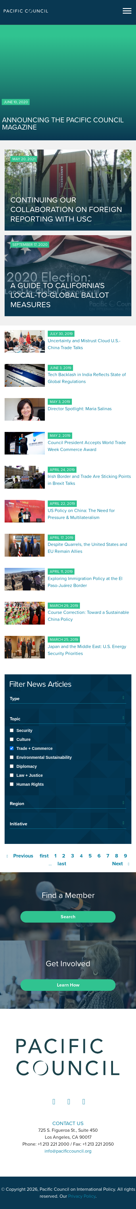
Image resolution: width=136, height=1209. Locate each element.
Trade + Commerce (34, 748)
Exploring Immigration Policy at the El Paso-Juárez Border (85, 582)
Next (117, 863)
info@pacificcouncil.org (68, 1151)
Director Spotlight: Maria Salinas (80, 408)
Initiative (18, 823)
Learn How (68, 985)
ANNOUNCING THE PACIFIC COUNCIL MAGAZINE (63, 124)
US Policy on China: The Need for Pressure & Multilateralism (81, 514)
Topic (15, 718)
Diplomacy (26, 766)
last (62, 863)
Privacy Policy (81, 1196)
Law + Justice (29, 775)
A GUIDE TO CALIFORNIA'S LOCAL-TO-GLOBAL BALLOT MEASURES (59, 294)
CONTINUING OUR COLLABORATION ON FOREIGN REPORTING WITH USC (66, 209)
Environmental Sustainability (44, 757)
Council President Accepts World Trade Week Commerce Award (87, 446)
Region (17, 803)
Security (24, 730)
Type (15, 698)
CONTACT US (68, 1123)
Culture (23, 739)
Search (68, 917)
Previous (23, 856)
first (44, 856)
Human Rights (30, 784)
